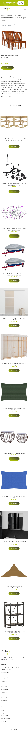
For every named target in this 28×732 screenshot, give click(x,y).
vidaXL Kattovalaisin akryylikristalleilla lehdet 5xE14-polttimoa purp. (14, 229)
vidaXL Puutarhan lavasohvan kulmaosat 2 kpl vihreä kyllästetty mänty (14, 139)
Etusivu (3, 22)
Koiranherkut (4, 692)
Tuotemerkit (11, 55)
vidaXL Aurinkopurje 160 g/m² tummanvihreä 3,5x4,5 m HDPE (14, 408)
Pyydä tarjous (21, 3)
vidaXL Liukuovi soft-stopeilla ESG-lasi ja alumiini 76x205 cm (14, 319)
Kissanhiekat (4, 684)
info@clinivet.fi (5, 672)
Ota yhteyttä (4, 713)
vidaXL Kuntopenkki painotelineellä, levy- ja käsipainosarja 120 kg (14, 184)
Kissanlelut (4, 686)
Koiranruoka (4, 697)
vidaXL (16, 55)
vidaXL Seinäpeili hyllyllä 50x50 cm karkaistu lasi (14, 542)
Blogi (2, 710)
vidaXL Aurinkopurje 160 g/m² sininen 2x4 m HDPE (14, 497)
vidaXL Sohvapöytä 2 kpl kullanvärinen (14, 453)
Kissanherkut (4, 681)
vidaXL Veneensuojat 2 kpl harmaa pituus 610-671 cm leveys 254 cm (14, 274)
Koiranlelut (4, 695)
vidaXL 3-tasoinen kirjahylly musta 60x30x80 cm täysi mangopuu (14, 631)
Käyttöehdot (4, 715)
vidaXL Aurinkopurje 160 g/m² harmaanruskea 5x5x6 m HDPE (14, 587)
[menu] (25, 9)
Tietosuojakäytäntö (6, 718)
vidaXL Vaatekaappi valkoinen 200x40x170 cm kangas (14, 364)
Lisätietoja (7, 67)
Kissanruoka (4, 689)
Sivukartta (3, 721)
